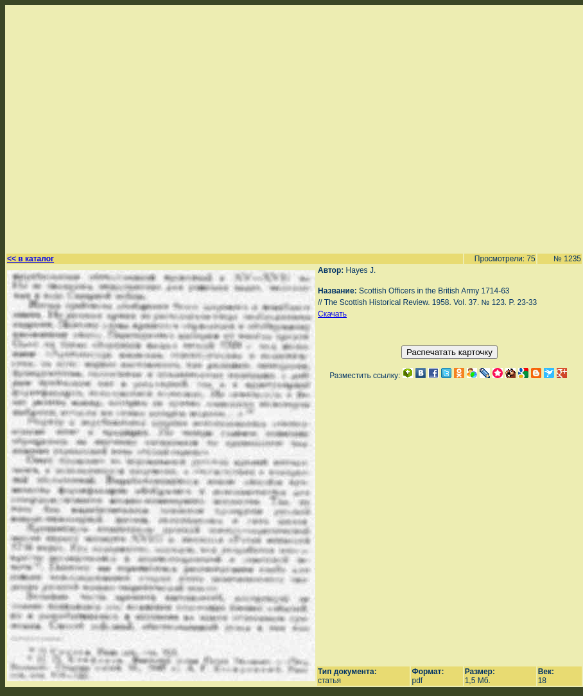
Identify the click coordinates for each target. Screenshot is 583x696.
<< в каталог (30, 258)
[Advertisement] (120, 127)
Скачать (332, 313)
